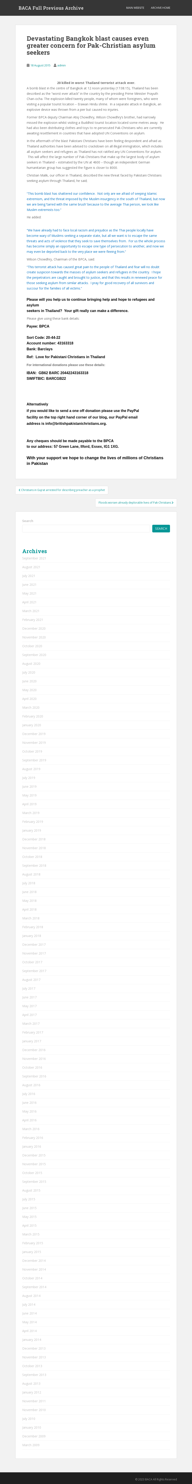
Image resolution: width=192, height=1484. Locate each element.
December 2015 (34, 1155)
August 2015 (31, 1190)
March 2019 (31, 813)
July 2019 (28, 778)
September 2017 (34, 971)
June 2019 (29, 786)
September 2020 (34, 655)
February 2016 (32, 1138)
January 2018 (31, 936)
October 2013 (32, 1366)
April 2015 (29, 1225)
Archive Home (160, 8)
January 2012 (31, 1392)
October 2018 (32, 857)
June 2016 (29, 1102)
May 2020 (29, 690)
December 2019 (34, 734)
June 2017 (29, 997)
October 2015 (32, 1173)
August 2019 (31, 769)
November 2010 (34, 1410)
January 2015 (31, 1252)
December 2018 (34, 839)
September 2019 (34, 760)
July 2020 (28, 672)
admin (61, 65)
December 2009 (34, 1436)
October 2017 (32, 962)
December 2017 (34, 944)
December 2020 (34, 628)
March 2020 (31, 707)
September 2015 (34, 1181)
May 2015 (29, 1217)
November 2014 (34, 1269)
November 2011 (34, 1401)
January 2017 (31, 1041)
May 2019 (29, 795)
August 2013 (31, 1383)
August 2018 (31, 874)
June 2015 (29, 1208)
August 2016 (31, 1085)
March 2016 (31, 1129)
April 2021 (29, 602)
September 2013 (34, 1375)
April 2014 (29, 1331)
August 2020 (31, 663)
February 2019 (32, 821)
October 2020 (32, 646)
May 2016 (29, 1111)
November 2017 (34, 953)
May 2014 (29, 1322)
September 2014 (34, 1287)
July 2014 (28, 1304)
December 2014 (34, 1260)
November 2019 (34, 742)
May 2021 (29, 593)
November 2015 (34, 1164)
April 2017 (29, 1015)
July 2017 (28, 988)
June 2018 (29, 892)
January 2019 (31, 830)
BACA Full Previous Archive (51, 8)
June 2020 (29, 681)
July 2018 (28, 883)
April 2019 (29, 804)
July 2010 (28, 1418)
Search (27, 521)
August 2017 (31, 979)
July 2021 (28, 576)
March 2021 (31, 611)
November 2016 (34, 1058)
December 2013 (34, 1348)
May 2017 (29, 1006)
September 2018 (34, 865)
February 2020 (32, 716)
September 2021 (34, 558)
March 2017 (31, 1023)
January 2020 (31, 725)
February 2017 (32, 1032)
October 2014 (32, 1278)
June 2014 (29, 1313)
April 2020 (29, 699)
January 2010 (31, 1427)
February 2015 (32, 1243)
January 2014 (31, 1339)
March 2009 (31, 1445)
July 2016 (28, 1094)
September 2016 (34, 1076)
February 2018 (32, 927)
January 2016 (31, 1146)
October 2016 (32, 1067)
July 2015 (28, 1199)
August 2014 (31, 1296)
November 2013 (34, 1357)
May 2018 (29, 900)
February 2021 (32, 620)
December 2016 (34, 1050)
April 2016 (29, 1120)
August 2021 (31, 567)
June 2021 (29, 584)
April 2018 (29, 909)
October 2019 (32, 751)
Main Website (135, 8)
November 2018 (34, 848)
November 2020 (34, 637)
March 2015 (31, 1234)
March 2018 (31, 918)
